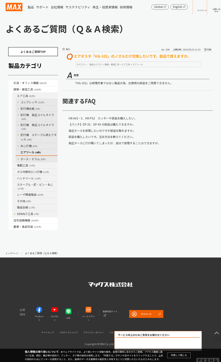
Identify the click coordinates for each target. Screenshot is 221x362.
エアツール (30, 152)
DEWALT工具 (28, 214)
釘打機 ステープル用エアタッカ (38, 137)
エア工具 (26, 96)
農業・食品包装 (27, 226)
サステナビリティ (77, 7)
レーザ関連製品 (30, 194)
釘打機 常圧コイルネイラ (37, 127)
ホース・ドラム (33, 159)
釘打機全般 (30, 108)
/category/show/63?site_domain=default (14, 165)
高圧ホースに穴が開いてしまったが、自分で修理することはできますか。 (115, 143)
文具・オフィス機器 (30, 83)
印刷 (209, 49)
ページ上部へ (214, 330)
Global (147, 7)
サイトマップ (37, 332)
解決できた (138, 344)
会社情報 (57, 7)
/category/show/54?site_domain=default (14, 96)
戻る (68, 49)
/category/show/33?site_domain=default (14, 172)
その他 (24, 201)
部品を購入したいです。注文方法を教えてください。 (102, 137)
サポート (42, 7)
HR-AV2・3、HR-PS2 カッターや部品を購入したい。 (103, 118)
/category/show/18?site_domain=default (11, 89)
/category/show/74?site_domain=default (14, 178)
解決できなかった (178, 344)
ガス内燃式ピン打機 (33, 172)
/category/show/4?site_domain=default (11, 83)
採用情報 (126, 7)
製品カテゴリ (96, 64)
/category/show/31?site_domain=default (14, 184)
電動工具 (26, 165)
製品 (31, 7)
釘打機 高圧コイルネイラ (37, 117)
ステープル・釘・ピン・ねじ (35, 186)
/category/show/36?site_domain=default (11, 220)
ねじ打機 (28, 146)
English (166, 7)
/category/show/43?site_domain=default (11, 226)
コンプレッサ (32, 102)
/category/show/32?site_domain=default (14, 194)
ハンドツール (29, 178)
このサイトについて (62, 332)
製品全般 (26, 207)
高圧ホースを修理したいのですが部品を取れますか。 (102, 130)
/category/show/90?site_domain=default (14, 207)
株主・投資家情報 (105, 7)
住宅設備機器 (25, 220)
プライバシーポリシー (92, 332)
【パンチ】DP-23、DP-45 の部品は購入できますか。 (102, 124)
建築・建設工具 (27, 89)
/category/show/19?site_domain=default (14, 201)
